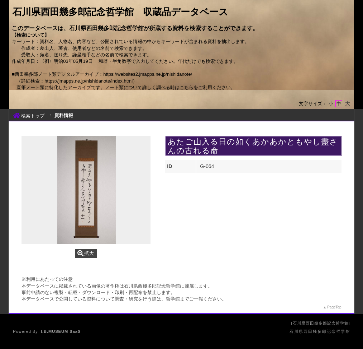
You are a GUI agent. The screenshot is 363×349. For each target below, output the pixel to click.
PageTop (334, 307)
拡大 (85, 253)
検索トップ (28, 115)
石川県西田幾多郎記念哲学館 (321, 323)
